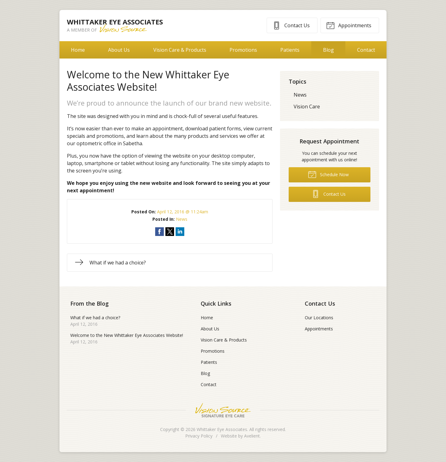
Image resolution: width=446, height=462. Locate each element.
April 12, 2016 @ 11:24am (182, 212)
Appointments (348, 25)
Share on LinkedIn (180, 231)
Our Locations (319, 317)
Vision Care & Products (179, 49)
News (181, 219)
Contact (366, 49)
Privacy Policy (198, 436)
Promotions (243, 49)
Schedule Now (328, 174)
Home (78, 49)
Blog (328, 49)
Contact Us (291, 25)
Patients (290, 49)
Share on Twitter (169, 231)
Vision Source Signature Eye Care (223, 410)
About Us (119, 49)
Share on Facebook (159, 231)
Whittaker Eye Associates (222, 429)
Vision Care (307, 106)
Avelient (252, 436)
